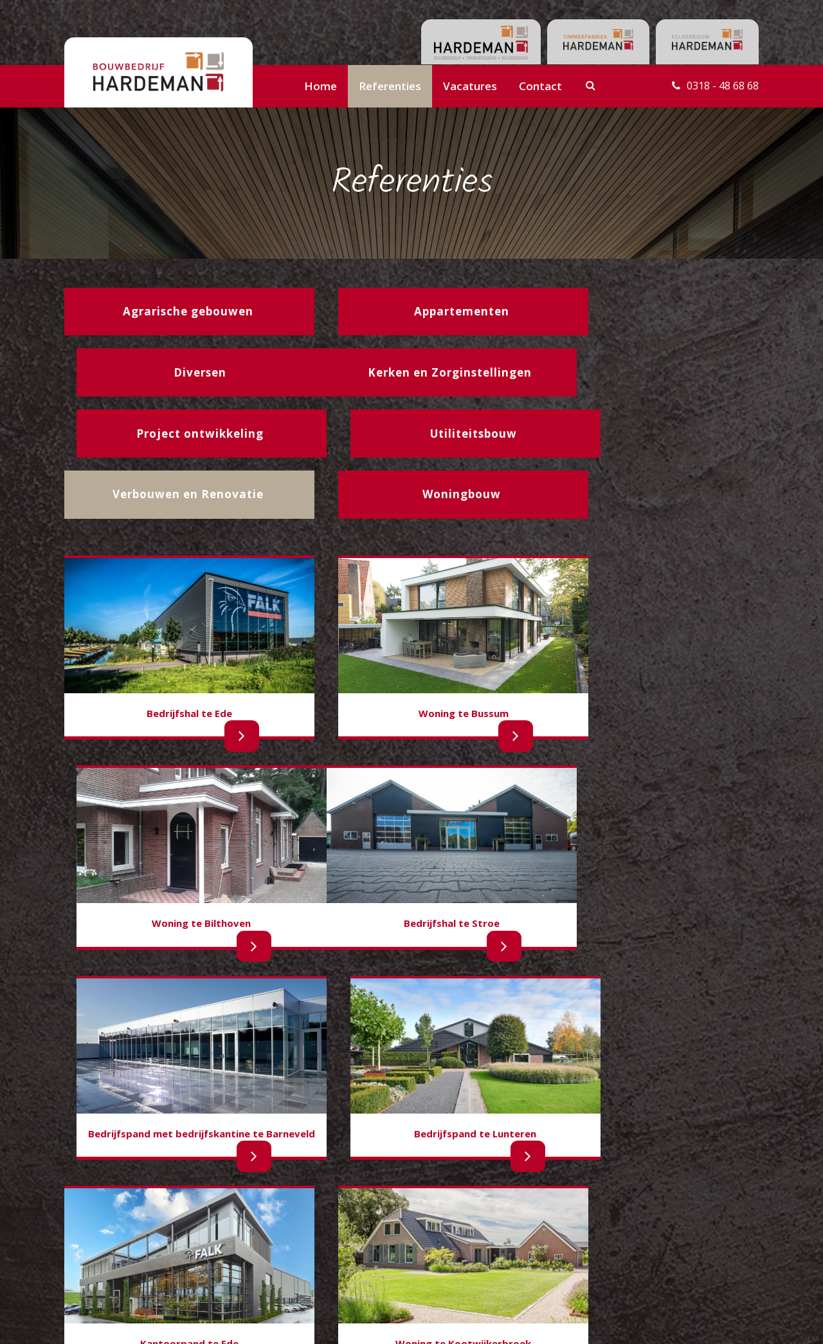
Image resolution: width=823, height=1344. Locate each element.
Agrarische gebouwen (109, 1233)
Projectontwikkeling (219, 1233)
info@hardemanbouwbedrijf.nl (682, 1236)
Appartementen (96, 1247)
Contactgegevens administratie (357, 1236)
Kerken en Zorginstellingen (119, 1261)
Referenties (390, 86)
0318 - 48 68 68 (719, 86)
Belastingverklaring (332, 1252)
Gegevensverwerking (336, 1267)
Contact (540, 86)
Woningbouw (91, 1220)
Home (320, 86)
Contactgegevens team (341, 1221)
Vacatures (470, 86)
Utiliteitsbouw (207, 1220)
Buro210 (739, 1320)
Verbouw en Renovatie (226, 1247)
